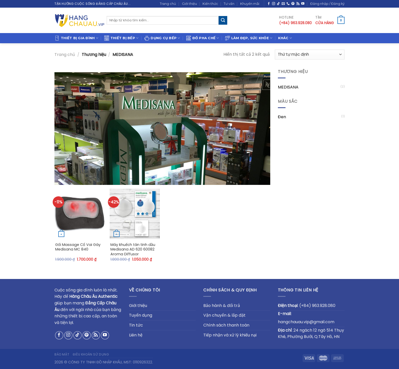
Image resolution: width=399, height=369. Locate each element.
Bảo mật (61, 354)
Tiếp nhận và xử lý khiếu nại (229, 335)
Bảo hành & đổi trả (221, 305)
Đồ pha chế (202, 38)
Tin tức (136, 325)
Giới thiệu (189, 4)
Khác (285, 38)
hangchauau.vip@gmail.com (306, 322)
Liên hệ (135, 335)
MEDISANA (288, 87)
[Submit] (223, 20)
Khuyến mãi (249, 4)
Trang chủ (168, 4)
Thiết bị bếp (121, 38)
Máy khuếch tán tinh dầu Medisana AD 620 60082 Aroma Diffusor (132, 249)
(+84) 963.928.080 (317, 305)
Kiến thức (210, 4)
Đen (282, 117)
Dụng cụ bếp (162, 38)
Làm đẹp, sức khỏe (249, 38)
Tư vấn (229, 4)
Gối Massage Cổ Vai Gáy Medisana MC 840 (78, 247)
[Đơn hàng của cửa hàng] (310, 55)
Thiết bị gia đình (76, 38)
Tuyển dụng (140, 315)
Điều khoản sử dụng (91, 354)
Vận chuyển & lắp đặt (224, 315)
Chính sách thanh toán (226, 325)
